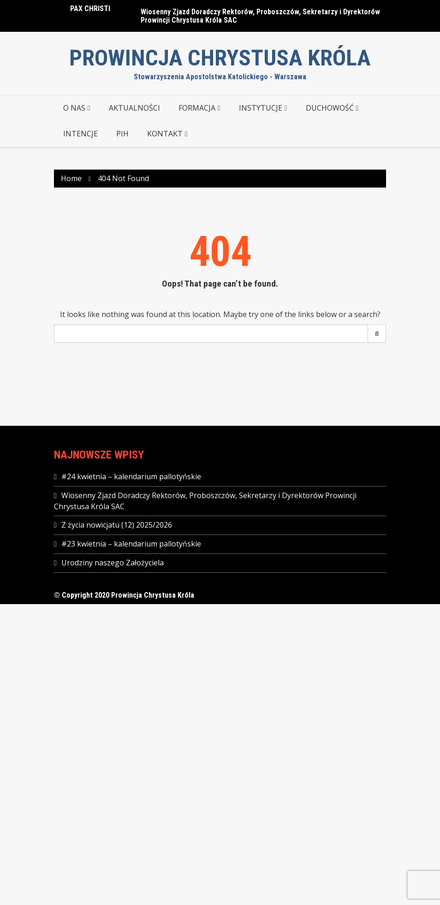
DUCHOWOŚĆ (330, 108)
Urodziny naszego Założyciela (112, 563)
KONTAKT (165, 134)
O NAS (74, 108)
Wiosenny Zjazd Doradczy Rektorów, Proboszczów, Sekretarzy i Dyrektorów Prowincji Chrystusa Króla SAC (260, 15)
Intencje (80, 134)
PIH (122, 134)
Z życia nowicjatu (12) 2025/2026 (116, 525)
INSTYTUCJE (260, 108)
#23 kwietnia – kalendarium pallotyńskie (131, 544)
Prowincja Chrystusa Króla (220, 58)
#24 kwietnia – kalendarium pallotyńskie (131, 476)
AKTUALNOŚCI (134, 108)
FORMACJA (196, 108)
